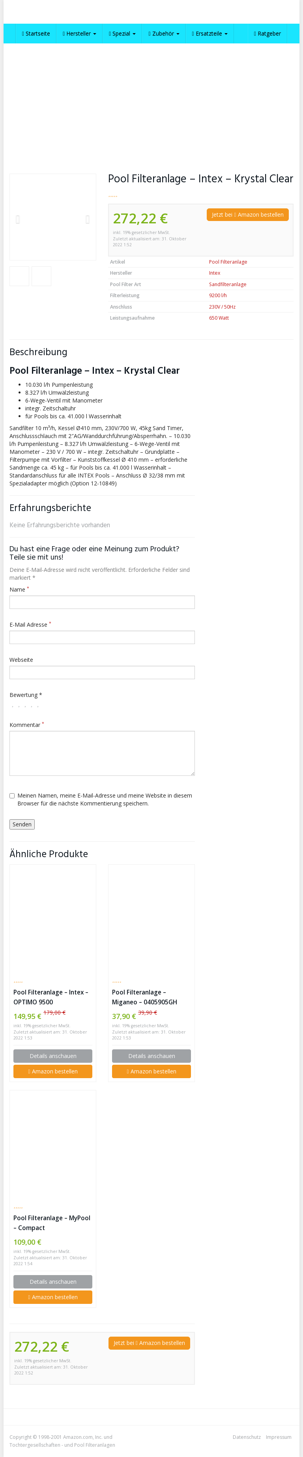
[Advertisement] (151, 102)
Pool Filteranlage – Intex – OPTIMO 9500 (50, 997)
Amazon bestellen (52, 1071)
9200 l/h (218, 295)
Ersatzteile (210, 33)
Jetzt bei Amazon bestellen (247, 214)
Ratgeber (267, 33)
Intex (214, 273)
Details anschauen (53, 1056)
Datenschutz (247, 1437)
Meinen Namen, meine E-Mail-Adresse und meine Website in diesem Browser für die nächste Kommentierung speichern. (100, 799)
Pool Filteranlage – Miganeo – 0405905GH (144, 997)
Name (19, 589)
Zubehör (163, 33)
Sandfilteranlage (228, 284)
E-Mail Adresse (30, 624)
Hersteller (79, 33)
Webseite (21, 659)
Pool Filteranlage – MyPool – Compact (51, 1223)
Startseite (36, 33)
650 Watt (219, 318)
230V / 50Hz (222, 306)
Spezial (122, 33)
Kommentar (26, 724)
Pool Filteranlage (228, 261)
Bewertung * (25, 695)
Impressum (279, 1437)
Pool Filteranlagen (94, 1445)
